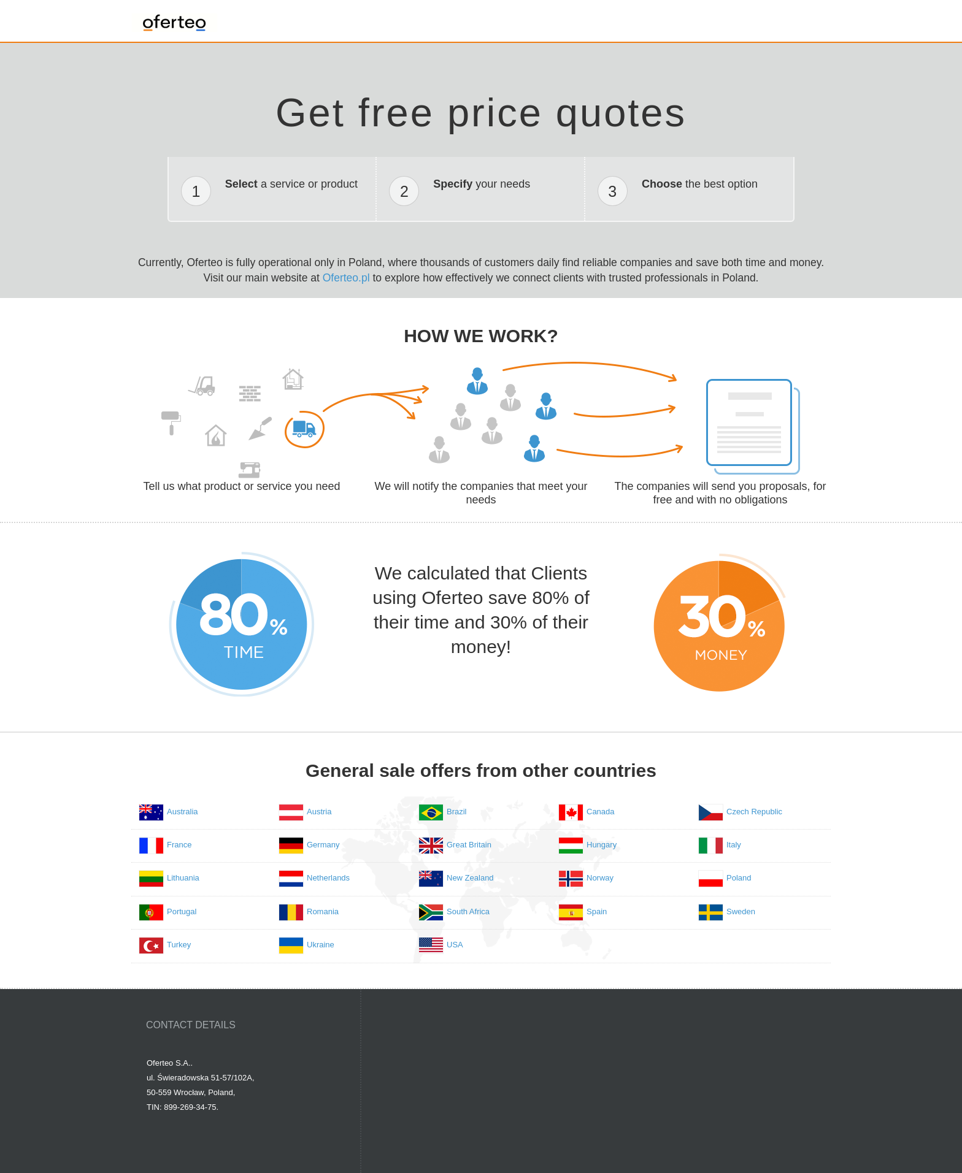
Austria (319, 811)
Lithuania (183, 877)
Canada (601, 811)
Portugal (181, 911)
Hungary (602, 844)
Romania (323, 911)
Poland (738, 877)
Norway (600, 877)
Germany (323, 844)
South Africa (468, 911)
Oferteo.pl (346, 278)
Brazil (457, 811)
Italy (733, 844)
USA (455, 944)
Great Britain (469, 844)
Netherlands (328, 877)
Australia (182, 811)
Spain (597, 911)
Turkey (179, 944)
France (179, 844)
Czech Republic (754, 811)
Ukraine (320, 944)
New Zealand (470, 877)
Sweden (740, 911)
